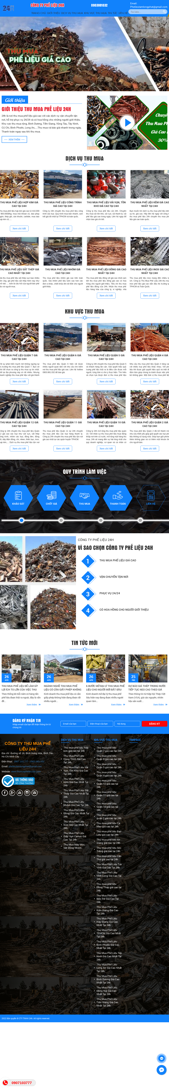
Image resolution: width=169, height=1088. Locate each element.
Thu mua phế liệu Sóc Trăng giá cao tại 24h (109, 849)
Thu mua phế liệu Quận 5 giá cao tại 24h (109, 765)
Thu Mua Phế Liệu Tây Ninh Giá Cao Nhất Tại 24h (109, 956)
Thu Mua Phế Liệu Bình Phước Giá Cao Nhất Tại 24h (108, 945)
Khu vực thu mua (95, 13)
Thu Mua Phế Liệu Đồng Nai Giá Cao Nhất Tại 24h (107, 991)
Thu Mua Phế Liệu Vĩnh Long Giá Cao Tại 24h (109, 876)
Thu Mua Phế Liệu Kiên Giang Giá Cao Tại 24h (107, 910)
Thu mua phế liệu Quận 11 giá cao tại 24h (107, 795)
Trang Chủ (38, 13)
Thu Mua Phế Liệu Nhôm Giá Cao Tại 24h (76, 803)
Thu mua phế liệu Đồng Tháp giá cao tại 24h (109, 887)
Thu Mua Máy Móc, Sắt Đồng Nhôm (74, 846)
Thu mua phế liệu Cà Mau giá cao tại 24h (108, 824)
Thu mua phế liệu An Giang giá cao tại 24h (108, 841)
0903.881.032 (37, 761)
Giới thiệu (53, 13)
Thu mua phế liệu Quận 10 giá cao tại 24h (107, 807)
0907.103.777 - (22, 761)
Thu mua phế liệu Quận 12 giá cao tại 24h (107, 784)
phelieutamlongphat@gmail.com (25, 766)
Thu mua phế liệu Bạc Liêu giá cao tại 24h (109, 833)
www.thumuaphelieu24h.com (26, 771)
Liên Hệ (123, 13)
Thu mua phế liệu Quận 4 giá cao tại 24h (109, 774)
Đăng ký (154, 723)
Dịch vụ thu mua (72, 13)
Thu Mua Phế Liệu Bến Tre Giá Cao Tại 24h (108, 899)
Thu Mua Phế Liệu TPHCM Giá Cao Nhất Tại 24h (109, 933)
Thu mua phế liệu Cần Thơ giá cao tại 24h (109, 857)
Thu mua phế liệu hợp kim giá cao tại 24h (76, 749)
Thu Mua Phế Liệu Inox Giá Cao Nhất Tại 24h (76, 825)
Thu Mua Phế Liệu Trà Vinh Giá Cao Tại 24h (109, 866)
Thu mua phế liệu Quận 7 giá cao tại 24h (109, 749)
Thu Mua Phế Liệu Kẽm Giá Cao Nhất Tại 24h (76, 782)
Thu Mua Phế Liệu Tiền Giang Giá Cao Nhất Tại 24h (107, 1002)
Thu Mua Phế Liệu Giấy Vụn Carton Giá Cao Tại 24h (75, 836)
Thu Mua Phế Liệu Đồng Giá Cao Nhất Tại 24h (76, 813)
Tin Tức (112, 13)
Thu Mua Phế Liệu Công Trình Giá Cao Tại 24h (75, 759)
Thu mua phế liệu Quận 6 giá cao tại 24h (109, 757)
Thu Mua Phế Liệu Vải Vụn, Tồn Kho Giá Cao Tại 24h (76, 770)
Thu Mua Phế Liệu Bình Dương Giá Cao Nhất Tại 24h (108, 979)
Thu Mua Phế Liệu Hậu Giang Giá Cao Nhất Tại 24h (107, 922)
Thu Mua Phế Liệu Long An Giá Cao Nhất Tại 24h (109, 968)
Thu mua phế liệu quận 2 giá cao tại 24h (109, 816)
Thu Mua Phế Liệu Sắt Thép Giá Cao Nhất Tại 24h (76, 793)
